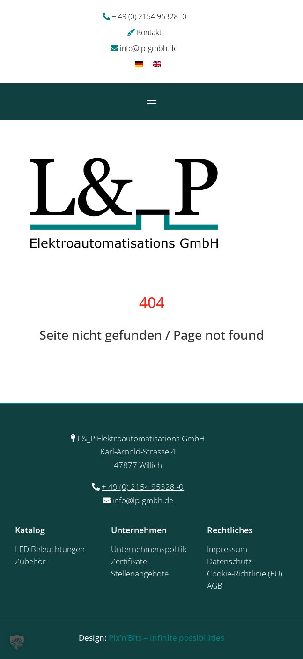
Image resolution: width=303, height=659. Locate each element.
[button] (17, 642)
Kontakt (149, 32)
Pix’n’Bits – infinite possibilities (166, 637)
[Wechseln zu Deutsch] (139, 64)
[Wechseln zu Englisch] (157, 64)
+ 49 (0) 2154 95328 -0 (149, 16)
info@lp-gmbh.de (149, 48)
